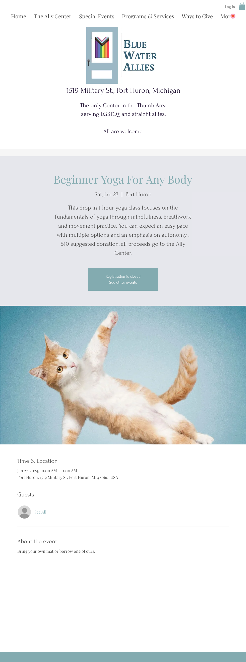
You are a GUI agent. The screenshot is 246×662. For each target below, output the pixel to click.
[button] (242, 6)
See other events (123, 282)
